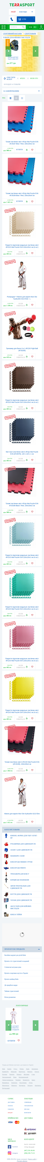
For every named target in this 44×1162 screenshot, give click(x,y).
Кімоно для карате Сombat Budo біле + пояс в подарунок (13, 1027)
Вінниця (29, 1071)
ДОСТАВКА (11, 1102)
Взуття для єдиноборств (18, 894)
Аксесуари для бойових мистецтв (17, 906)
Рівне (14, 1077)
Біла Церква (23, 1083)
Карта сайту (32, 1159)
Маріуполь (22, 1071)
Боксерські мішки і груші (18, 862)
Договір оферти (22, 1161)
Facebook (13, 1147)
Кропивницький (23, 1077)
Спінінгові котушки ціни (12, 967)
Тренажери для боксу (16, 874)
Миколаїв (13, 1071)
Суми (33, 1074)
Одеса (15, 1069)
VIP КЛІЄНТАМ (28, 1105)
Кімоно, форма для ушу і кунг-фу (20, 836)
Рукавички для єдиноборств (20, 844)
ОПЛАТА (10, 1105)
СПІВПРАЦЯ (27, 1102)
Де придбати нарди (10, 985)
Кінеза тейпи (13, 914)
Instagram (13, 1153)
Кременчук (26, 1080)
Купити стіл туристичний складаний (16, 961)
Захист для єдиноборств (18, 850)
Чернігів (11, 1074)
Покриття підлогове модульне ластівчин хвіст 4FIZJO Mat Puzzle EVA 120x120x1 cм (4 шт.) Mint (22, 609)
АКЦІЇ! (13, 12)
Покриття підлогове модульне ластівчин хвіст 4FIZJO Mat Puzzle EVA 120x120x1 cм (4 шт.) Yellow (22, 712)
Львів (27, 1069)
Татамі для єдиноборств (18, 900)
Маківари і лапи (14, 856)
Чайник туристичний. (11, 991)
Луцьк (30, 1083)
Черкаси (19, 1074)
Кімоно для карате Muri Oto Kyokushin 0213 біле (22, 814)
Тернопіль (14, 1083)
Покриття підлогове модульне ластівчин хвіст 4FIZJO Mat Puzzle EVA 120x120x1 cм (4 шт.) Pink (22, 661)
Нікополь (14, 1085)
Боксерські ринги (15, 868)
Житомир (26, 1074)
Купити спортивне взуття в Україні (16, 973)
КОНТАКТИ (27, 1112)
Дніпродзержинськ (7, 1080)
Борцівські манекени (16, 880)
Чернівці (18, 1080)
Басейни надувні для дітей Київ (15, 955)
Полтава (4, 1074)
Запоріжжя (35, 1069)
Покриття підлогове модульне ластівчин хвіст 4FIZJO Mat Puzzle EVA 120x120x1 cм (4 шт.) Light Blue (22, 557)
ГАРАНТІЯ (11, 1109)
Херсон (37, 1071)
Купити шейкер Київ (11, 979)
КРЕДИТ (10, 1112)
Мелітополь (5, 1085)
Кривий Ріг (5, 1071)
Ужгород (29, 1085)
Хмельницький (6, 1077)
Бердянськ (22, 1085)
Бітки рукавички (10, 997)
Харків (9, 1069)
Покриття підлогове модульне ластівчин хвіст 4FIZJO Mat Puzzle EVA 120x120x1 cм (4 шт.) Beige (22, 247)
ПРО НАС (27, 1109)
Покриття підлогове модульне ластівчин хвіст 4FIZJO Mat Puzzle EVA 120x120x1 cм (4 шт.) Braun (22, 402)
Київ (3, 1069)
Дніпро (22, 1069)
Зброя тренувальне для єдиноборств (17, 886)
